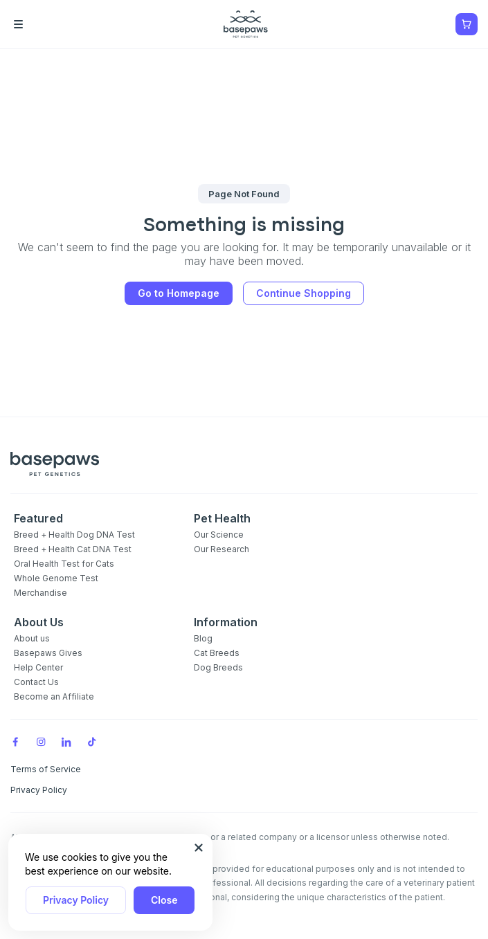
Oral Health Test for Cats (64, 563)
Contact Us (36, 682)
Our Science (219, 534)
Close (164, 900)
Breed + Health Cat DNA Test (73, 549)
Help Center (38, 667)
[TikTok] (92, 742)
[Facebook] (15, 742)
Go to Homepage (178, 293)
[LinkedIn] (66, 742)
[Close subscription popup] (199, 847)
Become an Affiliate (54, 696)
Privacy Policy (76, 900)
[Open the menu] (38, 24)
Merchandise (40, 592)
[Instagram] (41, 742)
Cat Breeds (217, 653)
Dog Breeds (218, 667)
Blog (203, 638)
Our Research (221, 549)
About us (32, 638)
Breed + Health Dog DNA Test (74, 534)
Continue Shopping (303, 293)
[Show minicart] (466, 24)
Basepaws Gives (48, 653)
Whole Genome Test (56, 578)
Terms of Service (45, 769)
